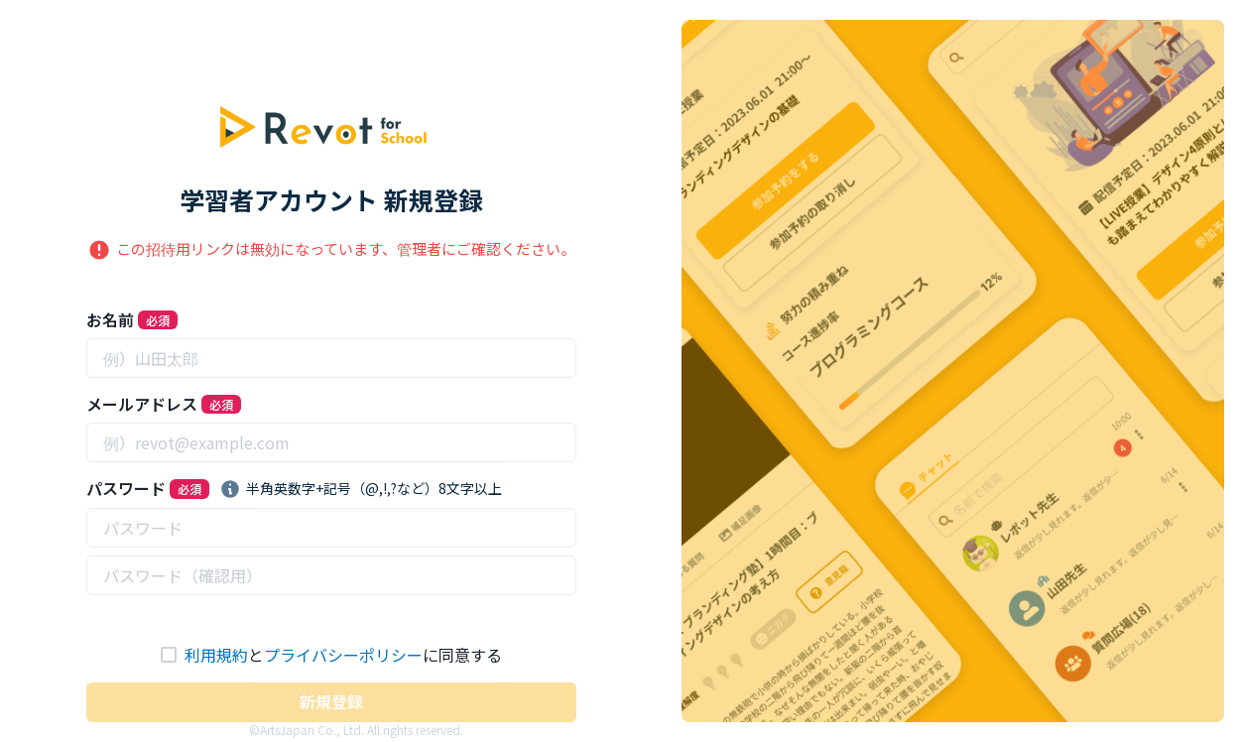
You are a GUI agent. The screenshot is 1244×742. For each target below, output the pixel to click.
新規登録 (331, 701)
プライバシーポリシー (343, 655)
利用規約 (216, 655)
